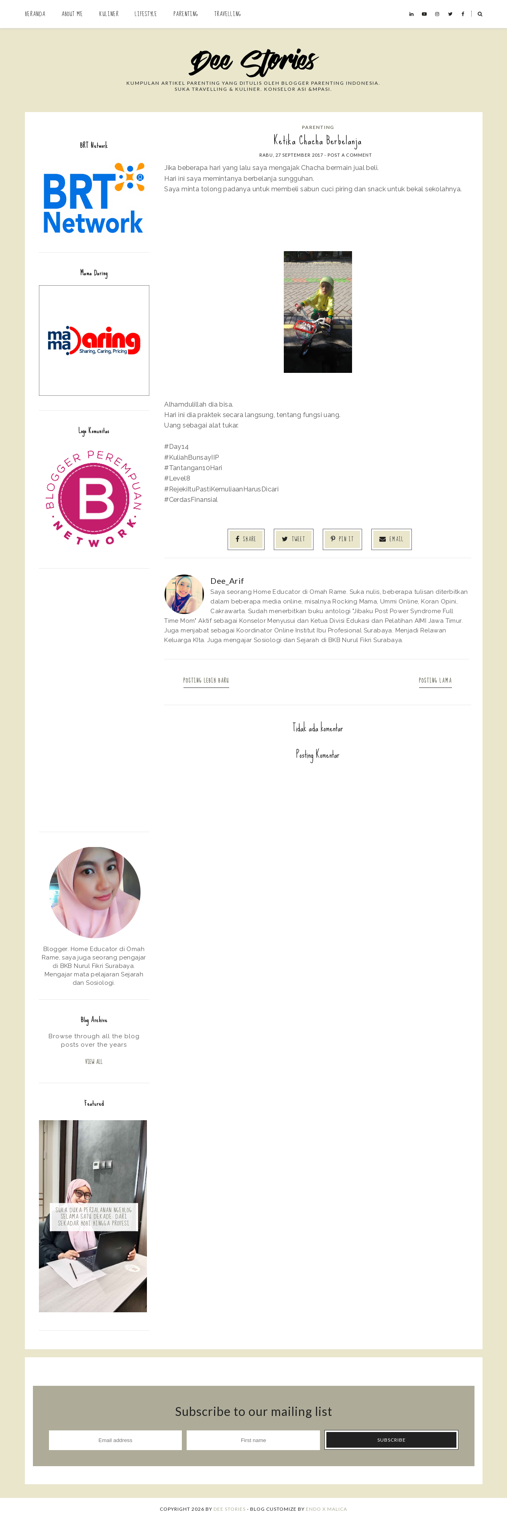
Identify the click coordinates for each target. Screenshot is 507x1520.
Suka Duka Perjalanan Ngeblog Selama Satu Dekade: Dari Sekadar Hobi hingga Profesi (94, 1217)
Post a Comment (350, 155)
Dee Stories (230, 1509)
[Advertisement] (94, 699)
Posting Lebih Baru (206, 680)
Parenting (185, 14)
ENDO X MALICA (326, 1509)
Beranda (35, 14)
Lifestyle (146, 14)
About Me (72, 14)
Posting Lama (435, 680)
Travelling (227, 14)
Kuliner (109, 14)
